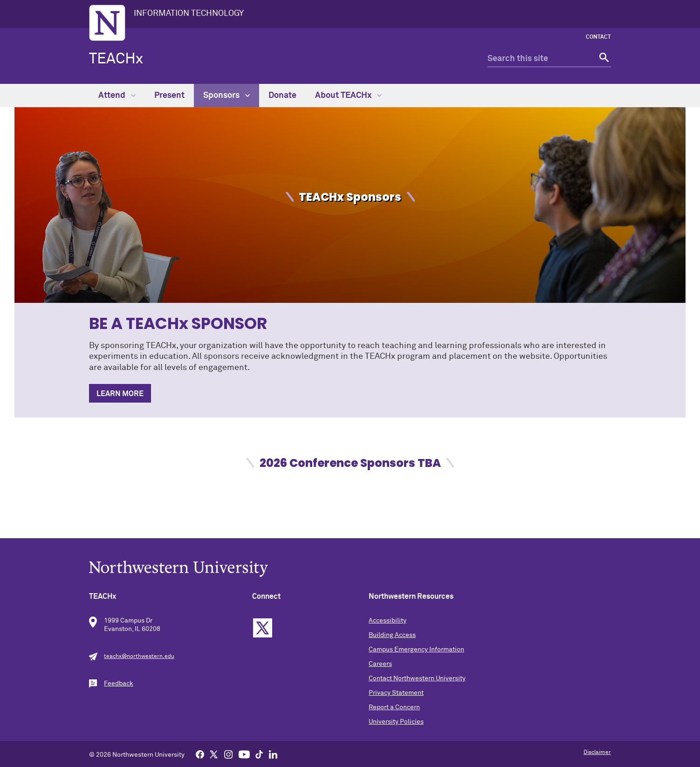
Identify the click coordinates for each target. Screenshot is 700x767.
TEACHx (116, 59)
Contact (598, 37)
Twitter (262, 627)
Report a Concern (394, 707)
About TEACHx (348, 95)
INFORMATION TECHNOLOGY (189, 13)
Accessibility (387, 620)
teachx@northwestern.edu (139, 656)
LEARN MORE (120, 393)
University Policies (396, 722)
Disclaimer (597, 752)
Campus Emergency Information (416, 649)
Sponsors (226, 95)
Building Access (392, 635)
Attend (117, 95)
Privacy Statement (396, 693)
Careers (380, 664)
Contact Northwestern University (417, 678)
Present (169, 95)
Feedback (118, 683)
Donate (282, 95)
